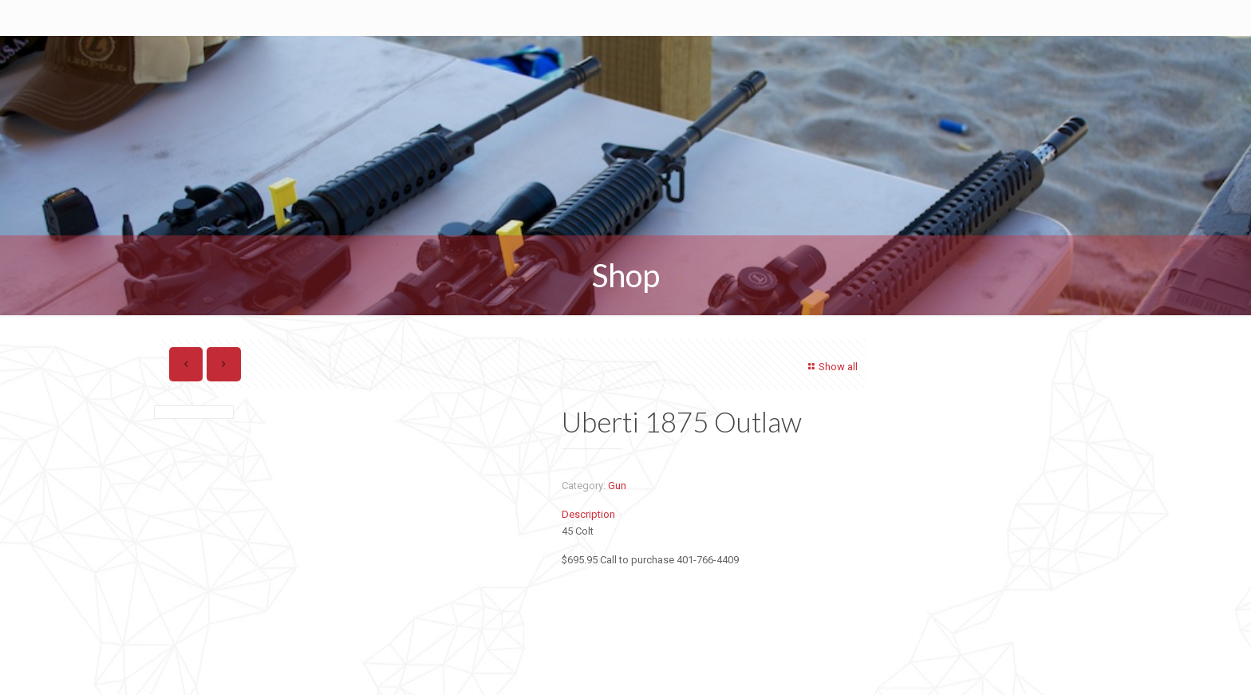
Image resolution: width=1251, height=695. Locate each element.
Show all (831, 367)
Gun (617, 486)
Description (588, 514)
